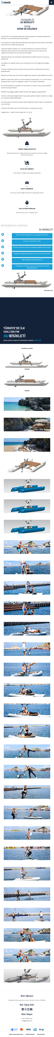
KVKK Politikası (36, 1021)
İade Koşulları (41, 1018)
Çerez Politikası (47, 1021)
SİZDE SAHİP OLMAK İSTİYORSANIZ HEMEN (22, 340)
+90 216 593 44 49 (27, 1002)
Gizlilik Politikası (30, 1018)
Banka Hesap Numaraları (16, 1018)
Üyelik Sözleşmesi (25, 1021)
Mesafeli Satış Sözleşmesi (9, 1021)
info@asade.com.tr (27, 1004)
